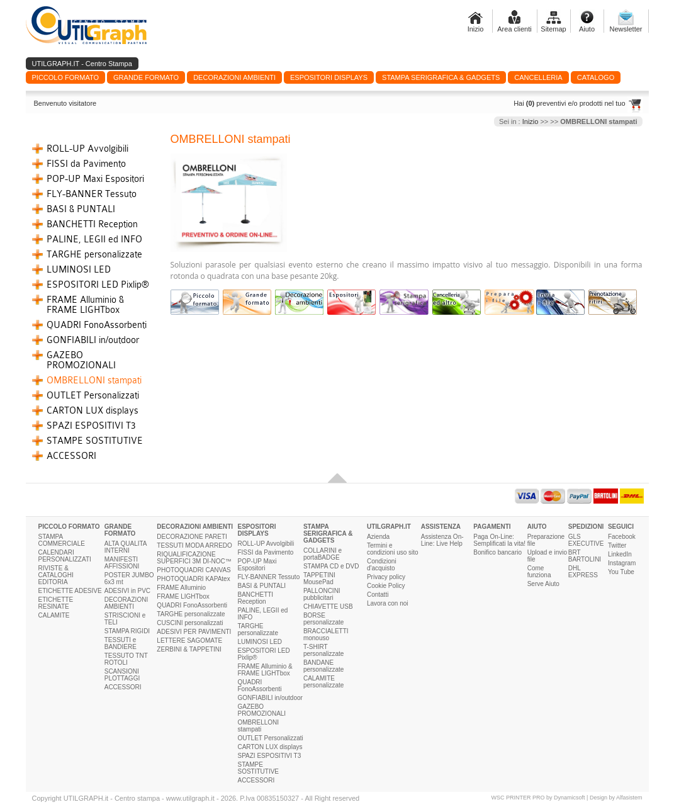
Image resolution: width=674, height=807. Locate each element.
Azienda (378, 536)
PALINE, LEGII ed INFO (94, 239)
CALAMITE (54, 615)
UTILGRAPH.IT (389, 526)
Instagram (622, 563)
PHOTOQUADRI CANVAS (193, 570)
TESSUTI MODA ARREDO (194, 545)
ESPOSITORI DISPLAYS (256, 530)
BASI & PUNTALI (81, 209)
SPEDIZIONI (586, 526)
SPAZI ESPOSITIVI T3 (91, 425)
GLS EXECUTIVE (586, 540)
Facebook (622, 536)
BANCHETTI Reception (92, 224)
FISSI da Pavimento (86, 164)
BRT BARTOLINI (584, 556)
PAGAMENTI (491, 526)
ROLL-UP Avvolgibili (87, 149)
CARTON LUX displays (92, 410)
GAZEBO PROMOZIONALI (81, 360)
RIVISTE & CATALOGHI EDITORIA (56, 575)
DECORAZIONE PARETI (192, 536)
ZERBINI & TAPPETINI (189, 649)
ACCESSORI (71, 456)
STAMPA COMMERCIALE (61, 540)
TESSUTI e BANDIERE (120, 643)
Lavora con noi (387, 603)
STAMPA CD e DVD (331, 566)
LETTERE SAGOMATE (189, 640)
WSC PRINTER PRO (518, 797)
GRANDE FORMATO (120, 530)
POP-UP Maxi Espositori (95, 179)
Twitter (617, 545)
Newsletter (626, 29)
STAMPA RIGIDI (127, 631)
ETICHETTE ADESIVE (70, 590)
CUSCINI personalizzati (190, 622)
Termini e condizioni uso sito (392, 549)
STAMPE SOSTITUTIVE (95, 441)
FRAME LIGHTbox (183, 596)
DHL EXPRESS (583, 571)
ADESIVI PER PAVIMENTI (194, 631)
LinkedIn (620, 554)
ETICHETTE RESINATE (56, 603)
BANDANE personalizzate (323, 666)
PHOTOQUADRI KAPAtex (193, 578)
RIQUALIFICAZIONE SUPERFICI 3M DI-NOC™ (194, 558)
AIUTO (537, 526)
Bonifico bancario (497, 552)
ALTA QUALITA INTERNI (125, 547)
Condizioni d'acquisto (381, 565)
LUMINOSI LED (79, 269)
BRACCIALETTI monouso (326, 634)
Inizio (476, 29)
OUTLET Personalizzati (93, 395)
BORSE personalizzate (323, 619)
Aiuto (587, 29)
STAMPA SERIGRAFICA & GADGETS (328, 533)
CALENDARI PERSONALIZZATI (64, 556)
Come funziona (539, 571)
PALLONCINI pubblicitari (321, 594)
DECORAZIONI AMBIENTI (126, 603)
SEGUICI (621, 526)
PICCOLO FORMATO (69, 526)
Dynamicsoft (569, 797)
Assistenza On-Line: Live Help (442, 540)
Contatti (377, 594)
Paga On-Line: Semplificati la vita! (499, 540)
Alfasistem (629, 797)
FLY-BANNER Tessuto (92, 194)
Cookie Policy (386, 585)
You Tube (621, 571)
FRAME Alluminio (181, 587)
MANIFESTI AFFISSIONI (122, 563)
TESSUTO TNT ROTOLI (126, 659)
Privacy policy (386, 576)
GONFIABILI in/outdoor (93, 340)
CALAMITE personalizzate (323, 682)
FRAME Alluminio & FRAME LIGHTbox (85, 305)
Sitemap (553, 29)
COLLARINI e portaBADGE (322, 554)
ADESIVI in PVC (127, 590)
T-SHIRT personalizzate (323, 650)
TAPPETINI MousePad (319, 578)
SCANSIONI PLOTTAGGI (122, 675)
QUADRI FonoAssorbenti (97, 325)
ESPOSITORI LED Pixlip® (98, 284)
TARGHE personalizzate (94, 254)
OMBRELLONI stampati (94, 380)
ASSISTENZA (441, 526)
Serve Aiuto (543, 583)
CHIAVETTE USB (328, 606)
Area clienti (514, 29)
